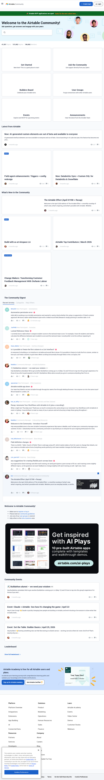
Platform (11, 703)
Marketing (42, 712)
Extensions (12, 716)
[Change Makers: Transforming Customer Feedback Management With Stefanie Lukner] (26, 270)
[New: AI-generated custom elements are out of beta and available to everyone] (52, 139)
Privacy (41, 777)
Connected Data (14, 729)
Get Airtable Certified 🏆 (35, 682)
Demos (70, 720)
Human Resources (45, 720)
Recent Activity (8, 303)
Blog (38, 746)
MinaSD (13, 309)
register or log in (23, 512)
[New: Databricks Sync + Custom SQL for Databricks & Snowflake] (77, 168)
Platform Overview (15, 707)
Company (40, 733)
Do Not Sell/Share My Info (63, 777)
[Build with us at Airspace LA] (26, 233)
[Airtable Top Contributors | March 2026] (77, 233)
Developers (12, 746)
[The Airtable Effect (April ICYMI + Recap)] (52, 205)
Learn (70, 703)
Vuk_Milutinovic (16, 439)
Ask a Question (26, 518)
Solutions (41, 703)
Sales (40, 725)
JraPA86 (14, 327)
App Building (13, 720)
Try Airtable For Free (44, 759)
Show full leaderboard (13, 654)
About (39, 737)
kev (12, 476)
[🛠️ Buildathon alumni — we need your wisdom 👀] (52, 591)
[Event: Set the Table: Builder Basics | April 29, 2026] (52, 632)
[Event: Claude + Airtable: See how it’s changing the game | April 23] (52, 612)
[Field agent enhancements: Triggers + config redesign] (26, 168)
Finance (41, 729)
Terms (49, 777)
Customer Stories (74, 725)
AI (9, 725)
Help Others (30, 303)
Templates (12, 755)
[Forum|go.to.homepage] (14, 4)
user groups (24, 516)
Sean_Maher (15, 346)
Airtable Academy (74, 707)
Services (11, 742)
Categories (20, 303)
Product (41, 707)
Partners (11, 737)
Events (70, 712)
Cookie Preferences (81, 777)
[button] (2, 4)
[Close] (38, 764)
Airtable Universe (14, 759)
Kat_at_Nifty (15, 402)
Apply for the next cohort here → (66, 13)
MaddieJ (14, 365)
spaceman (14, 383)
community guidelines (27, 514)
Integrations (13, 712)
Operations (42, 716)
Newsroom (41, 755)
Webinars (71, 729)
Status (39, 750)
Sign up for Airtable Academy (13, 682)
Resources (12, 733)
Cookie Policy (30, 773)
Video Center (72, 716)
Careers (39, 742)
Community (12, 750)
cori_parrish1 (15, 457)
